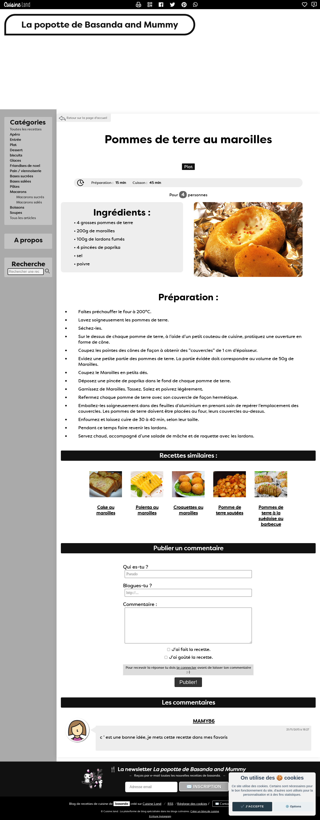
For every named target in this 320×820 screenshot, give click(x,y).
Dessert (16, 150)
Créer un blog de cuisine (204, 811)
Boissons (17, 207)
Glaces (15, 160)
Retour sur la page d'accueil (87, 118)
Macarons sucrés (30, 197)
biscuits (16, 155)
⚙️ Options (293, 806)
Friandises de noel (25, 165)
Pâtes (14, 186)
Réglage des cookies (192, 804)
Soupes (16, 212)
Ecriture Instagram (160, 816)
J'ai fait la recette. (188, 649)
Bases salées (20, 181)
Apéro (15, 134)
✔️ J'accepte (252, 806)
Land (152, 804)
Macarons (18, 192)
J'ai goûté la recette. (189, 657)
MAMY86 (204, 721)
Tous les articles (23, 218)
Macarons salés (29, 202)
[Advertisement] (160, 74)
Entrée (15, 139)
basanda (121, 804)
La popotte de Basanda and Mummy (99, 24)
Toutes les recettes (26, 129)
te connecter (187, 667)
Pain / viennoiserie (25, 171)
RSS (170, 804)
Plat (13, 145)
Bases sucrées (21, 176)
